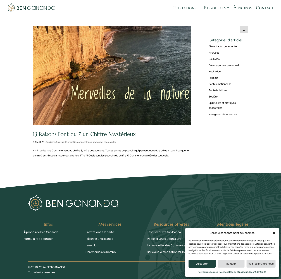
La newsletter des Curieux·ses (167, 245)
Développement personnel (224, 65)
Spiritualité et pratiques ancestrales (74, 142)
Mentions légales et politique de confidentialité (243, 271)
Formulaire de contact (39, 239)
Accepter (202, 264)
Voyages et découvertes (104, 142)
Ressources (215, 7)
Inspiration (215, 71)
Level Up (91, 245)
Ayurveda (214, 52)
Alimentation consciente (223, 46)
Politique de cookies (208, 271)
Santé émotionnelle (220, 84)
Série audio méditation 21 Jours (168, 252)
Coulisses (50, 142)
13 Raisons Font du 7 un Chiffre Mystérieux (84, 134)
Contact (265, 7)
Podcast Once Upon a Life (164, 239)
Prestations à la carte (99, 232)
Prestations (185, 7)
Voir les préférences (261, 264)
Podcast (213, 77)
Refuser (231, 264)
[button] (274, 233)
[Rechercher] (244, 29)
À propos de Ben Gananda (41, 232)
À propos (243, 7)
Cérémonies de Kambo (100, 252)
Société (213, 96)
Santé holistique (218, 90)
